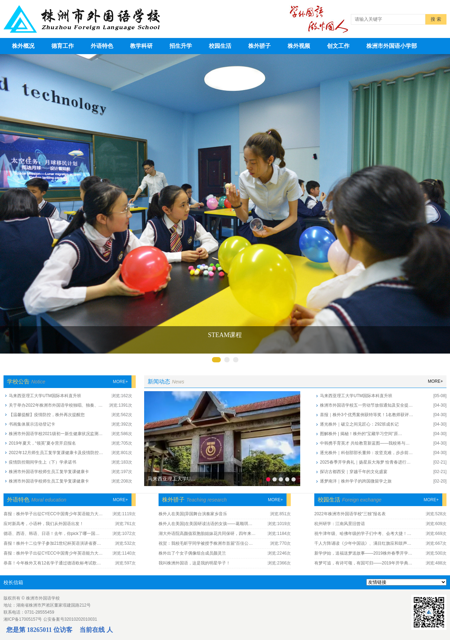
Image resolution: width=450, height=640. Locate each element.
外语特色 (102, 46)
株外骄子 (259, 46)
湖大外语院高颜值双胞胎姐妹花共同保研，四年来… (207, 533)
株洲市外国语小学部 (391, 46)
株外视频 (299, 46)
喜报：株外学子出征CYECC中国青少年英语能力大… (53, 513)
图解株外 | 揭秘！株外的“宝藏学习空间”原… (361, 433)
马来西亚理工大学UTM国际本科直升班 (45, 395)
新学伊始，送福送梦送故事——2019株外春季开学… (363, 553)
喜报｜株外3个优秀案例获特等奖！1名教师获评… (366, 414)
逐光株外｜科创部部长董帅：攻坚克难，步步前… (366, 452)
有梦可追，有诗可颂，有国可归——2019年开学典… (363, 563)
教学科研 (141, 46)
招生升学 (180, 46)
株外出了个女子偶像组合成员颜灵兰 (192, 553)
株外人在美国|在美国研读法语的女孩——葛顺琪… (205, 523)
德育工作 (62, 46)
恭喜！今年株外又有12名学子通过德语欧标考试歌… (52, 563)
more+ (120, 381)
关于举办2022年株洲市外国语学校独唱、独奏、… (56, 405)
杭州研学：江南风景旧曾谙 (339, 523)
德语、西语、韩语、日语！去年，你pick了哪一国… (51, 533)
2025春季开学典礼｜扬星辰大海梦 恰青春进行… (365, 462)
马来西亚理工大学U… (171, 478)
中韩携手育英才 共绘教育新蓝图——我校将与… (365, 443)
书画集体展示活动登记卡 (32, 424)
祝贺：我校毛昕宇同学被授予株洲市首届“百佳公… (206, 543)
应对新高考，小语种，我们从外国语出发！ (44, 523)
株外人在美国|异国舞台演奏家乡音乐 (193, 513)
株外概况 (23, 46)
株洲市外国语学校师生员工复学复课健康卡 (49, 471)
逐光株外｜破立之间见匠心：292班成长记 (359, 424)
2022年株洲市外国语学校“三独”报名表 (350, 513)
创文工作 (338, 46)
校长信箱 (13, 582)
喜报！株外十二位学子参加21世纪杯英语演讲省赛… (52, 543)
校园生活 (220, 46)
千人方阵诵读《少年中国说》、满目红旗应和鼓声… (362, 543)
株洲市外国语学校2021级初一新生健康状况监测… (56, 433)
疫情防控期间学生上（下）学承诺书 (42, 462)
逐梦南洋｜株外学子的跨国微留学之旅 (356, 481)
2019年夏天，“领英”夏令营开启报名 (42, 443)
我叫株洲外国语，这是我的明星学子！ (194, 563)
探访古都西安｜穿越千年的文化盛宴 (353, 471)
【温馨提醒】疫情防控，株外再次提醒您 (47, 414)
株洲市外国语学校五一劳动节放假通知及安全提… (366, 405)
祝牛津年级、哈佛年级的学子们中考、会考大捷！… (362, 533)
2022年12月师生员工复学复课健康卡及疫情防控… (56, 452)
